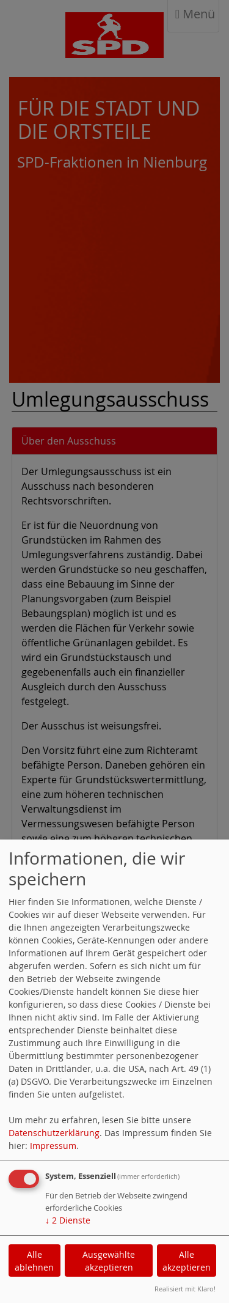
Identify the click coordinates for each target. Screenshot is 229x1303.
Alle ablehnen (34, 1261)
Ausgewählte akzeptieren (108, 1261)
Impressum (53, 1145)
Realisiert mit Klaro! (185, 1288)
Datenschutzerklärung (54, 1133)
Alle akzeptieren (186, 1261)
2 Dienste (67, 1220)
